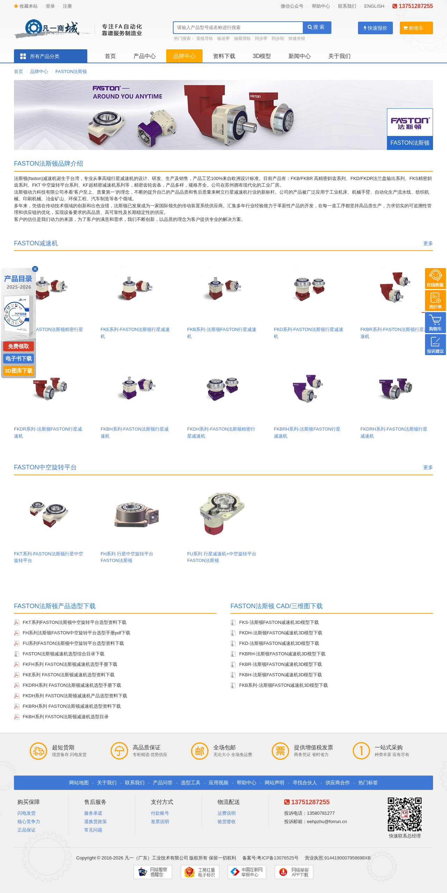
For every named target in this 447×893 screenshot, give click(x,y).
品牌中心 (184, 56)
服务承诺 (93, 813)
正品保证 (26, 830)
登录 (50, 6)
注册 (67, 6)
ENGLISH (374, 6)
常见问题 (93, 830)
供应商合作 (337, 782)
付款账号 (160, 813)
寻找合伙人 (305, 782)
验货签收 (227, 821)
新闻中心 (299, 56)
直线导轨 (204, 38)
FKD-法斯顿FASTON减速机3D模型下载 (279, 643)
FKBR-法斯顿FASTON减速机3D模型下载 (280, 664)
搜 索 (316, 27)
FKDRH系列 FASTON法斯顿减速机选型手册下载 (72, 685)
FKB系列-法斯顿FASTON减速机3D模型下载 (283, 685)
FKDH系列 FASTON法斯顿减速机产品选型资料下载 (75, 695)
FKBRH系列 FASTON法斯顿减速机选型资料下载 (72, 706)
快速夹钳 (296, 38)
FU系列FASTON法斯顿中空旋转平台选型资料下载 (73, 643)
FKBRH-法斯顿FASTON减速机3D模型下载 (282, 653)
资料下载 (224, 56)
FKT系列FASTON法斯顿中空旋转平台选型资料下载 (74, 622)
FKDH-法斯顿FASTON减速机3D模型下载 (280, 632)
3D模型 (262, 56)
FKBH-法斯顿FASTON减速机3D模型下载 (280, 674)
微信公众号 (292, 6)
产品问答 (163, 782)
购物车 (413, 28)
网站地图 (79, 782)
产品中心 (144, 56)
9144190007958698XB (347, 857)
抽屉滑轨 (242, 38)
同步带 (261, 38)
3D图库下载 (18, 371)
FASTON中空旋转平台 (45, 467)
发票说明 (160, 821)
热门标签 (368, 782)
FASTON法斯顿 (71, 71)
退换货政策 (95, 821)
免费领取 (18, 346)
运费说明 (227, 813)
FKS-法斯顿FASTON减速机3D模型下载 (279, 622)
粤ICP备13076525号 (278, 857)
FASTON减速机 (36, 243)
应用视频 (218, 782)
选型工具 (190, 782)
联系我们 (347, 6)
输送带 (223, 38)
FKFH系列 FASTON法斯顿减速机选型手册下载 (70, 664)
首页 (110, 56)
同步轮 (278, 38)
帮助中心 (321, 6)
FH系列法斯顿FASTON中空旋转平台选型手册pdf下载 (76, 632)
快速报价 (375, 28)
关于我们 (339, 56)
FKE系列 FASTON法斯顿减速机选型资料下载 (69, 674)
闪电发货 (26, 813)
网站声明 (274, 782)
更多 (428, 243)
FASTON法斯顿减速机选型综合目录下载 (63, 653)
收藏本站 (26, 6)
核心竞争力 (28, 821)
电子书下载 (19, 358)
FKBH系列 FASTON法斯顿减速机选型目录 (66, 716)
